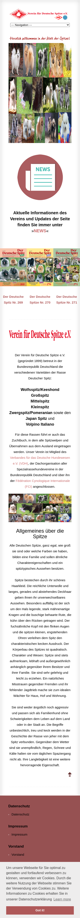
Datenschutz (20, 814)
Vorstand (18, 854)
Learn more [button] (62, 899)
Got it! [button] (39, 910)
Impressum (19, 834)
